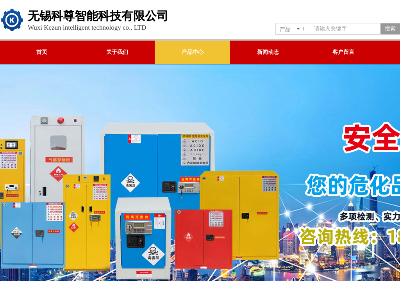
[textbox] (345, 29)
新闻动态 (268, 52)
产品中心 (193, 52)
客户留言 (343, 52)
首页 (41, 52)
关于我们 (117, 52)
